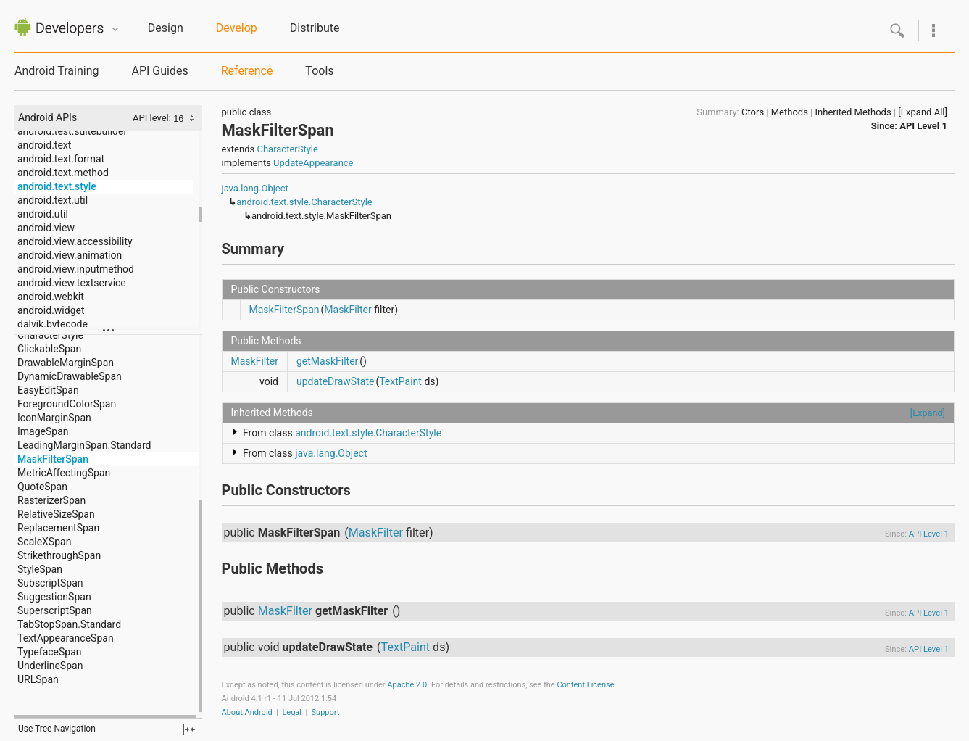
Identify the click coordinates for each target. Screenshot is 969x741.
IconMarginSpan (54, 417)
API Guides (159, 71)
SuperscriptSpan (54, 610)
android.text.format (60, 159)
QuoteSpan (42, 486)
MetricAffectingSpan (63, 473)
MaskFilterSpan (52, 459)
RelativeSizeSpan (56, 514)
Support (326, 712)
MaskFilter (347, 309)
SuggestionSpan (54, 597)
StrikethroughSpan (59, 555)
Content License (585, 685)
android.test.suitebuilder (72, 131)
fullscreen (190, 729)
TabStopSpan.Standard (69, 624)
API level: (153, 117)
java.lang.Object (255, 188)
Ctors (752, 112)
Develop (236, 28)
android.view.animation (69, 255)
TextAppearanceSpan (65, 638)
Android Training (56, 71)
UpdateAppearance (313, 162)
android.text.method (63, 172)
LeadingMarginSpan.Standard (84, 445)
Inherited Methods (853, 112)
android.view (46, 227)
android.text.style (56, 186)
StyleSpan (39, 569)
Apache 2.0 (407, 685)
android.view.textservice (71, 283)
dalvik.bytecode (52, 324)
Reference (247, 71)
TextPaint (400, 381)
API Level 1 (923, 125)
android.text (44, 145)
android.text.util (52, 200)
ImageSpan (43, 431)
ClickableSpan (49, 349)
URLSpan (38, 679)
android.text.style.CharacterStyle (304, 201)
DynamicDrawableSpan (69, 376)
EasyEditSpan (48, 390)
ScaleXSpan (44, 541)
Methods (789, 112)
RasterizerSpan (51, 500)
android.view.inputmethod (75, 269)
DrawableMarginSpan (65, 362)
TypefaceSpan (49, 652)
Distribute (315, 28)
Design (165, 28)
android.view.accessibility (75, 241)
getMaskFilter (327, 361)
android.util (42, 214)
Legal (291, 712)
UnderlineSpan (50, 665)
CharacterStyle (50, 335)
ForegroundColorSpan (66, 404)
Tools (319, 71)
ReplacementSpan (58, 528)
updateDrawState (335, 381)
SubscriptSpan (50, 583)
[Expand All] (922, 112)
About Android (247, 712)
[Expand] (927, 412)
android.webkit (50, 296)
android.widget (51, 310)
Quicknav (115, 29)
